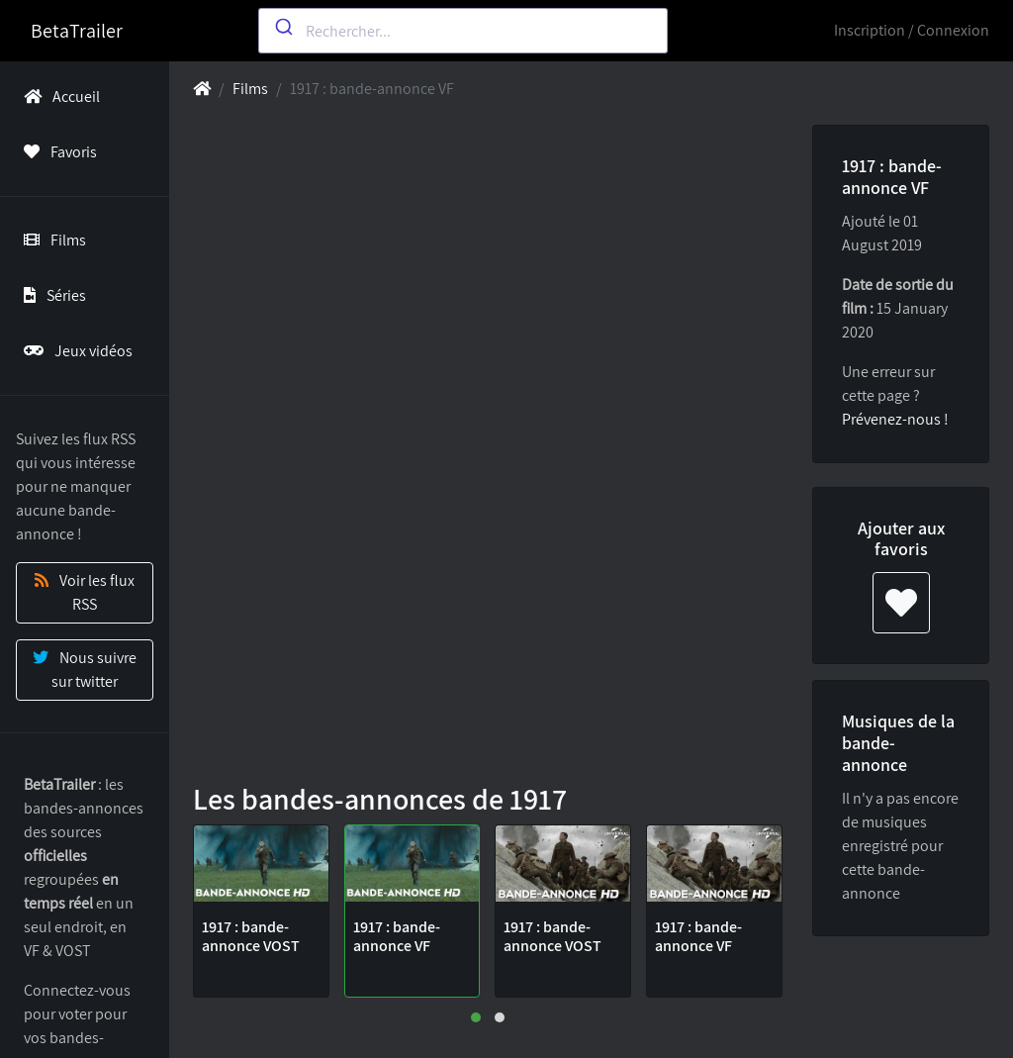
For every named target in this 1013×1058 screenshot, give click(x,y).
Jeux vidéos (74, 350)
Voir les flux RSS (85, 592)
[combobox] (462, 30)
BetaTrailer (77, 31)
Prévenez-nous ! (895, 419)
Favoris (56, 152)
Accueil (58, 96)
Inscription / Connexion (911, 30)
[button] (476, 1017)
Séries (51, 295)
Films (51, 240)
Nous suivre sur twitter (85, 669)
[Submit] (282, 26)
